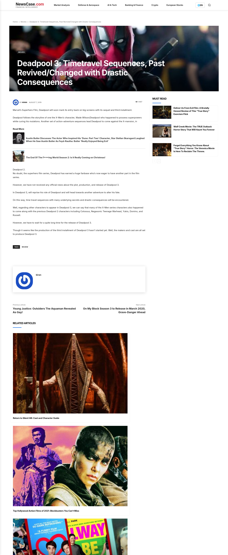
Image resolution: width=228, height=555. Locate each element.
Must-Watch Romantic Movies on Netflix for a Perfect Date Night (43, 446)
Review (25, 247)
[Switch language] (200, 5)
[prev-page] (154, 161)
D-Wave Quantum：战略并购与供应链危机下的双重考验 (93, 504)
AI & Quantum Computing (131, 490)
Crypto (155, 5)
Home (15, 22)
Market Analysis (62, 5)
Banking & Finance (134, 5)
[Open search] (209, 5)
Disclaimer (73, 549)
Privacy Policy (35, 549)
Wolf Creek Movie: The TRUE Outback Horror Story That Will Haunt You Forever (193, 129)
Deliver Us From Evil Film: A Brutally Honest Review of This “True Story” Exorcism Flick (192, 110)
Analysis (124, 495)
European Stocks (174, 5)
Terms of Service (51, 549)
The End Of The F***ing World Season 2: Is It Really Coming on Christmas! (65, 157)
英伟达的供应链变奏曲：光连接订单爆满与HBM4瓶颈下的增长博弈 (93, 513)
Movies (24, 22)
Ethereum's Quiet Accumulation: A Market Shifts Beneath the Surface (92, 530)
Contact (84, 549)
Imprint (63, 549)
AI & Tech (112, 5)
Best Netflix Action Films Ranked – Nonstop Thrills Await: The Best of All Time (113, 446)
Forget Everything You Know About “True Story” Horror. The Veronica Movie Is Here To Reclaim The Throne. (193, 148)
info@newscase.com (176, 505)
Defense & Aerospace (88, 5)
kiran (24, 102)
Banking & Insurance (129, 501)
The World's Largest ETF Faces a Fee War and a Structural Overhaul (92, 522)
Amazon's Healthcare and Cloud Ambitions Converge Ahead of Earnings (91, 494)
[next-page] (159, 161)
